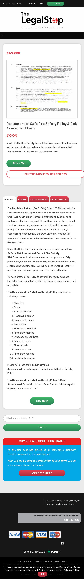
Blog (42, 3)
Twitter (27, 543)
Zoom (73, 113)
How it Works (9, 3)
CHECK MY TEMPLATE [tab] (59, 199)
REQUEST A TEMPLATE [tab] (39, 199)
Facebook (19, 543)
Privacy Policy (71, 570)
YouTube (34, 543)
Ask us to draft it (42, 473)
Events (32, 3)
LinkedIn (41, 543)
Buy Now (18, 163)
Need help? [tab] (22, 199)
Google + (56, 543)
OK (42, 574)
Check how (71, 520)
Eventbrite (48, 543)
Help (19, 3)
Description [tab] (9, 199)
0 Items (55, 3)
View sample (13, 53)
